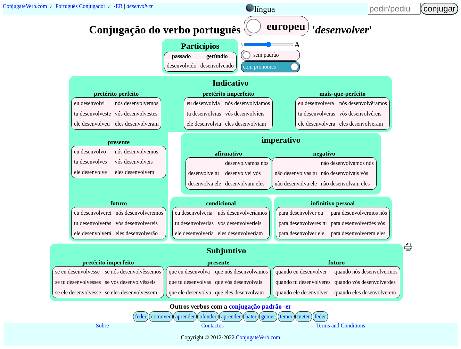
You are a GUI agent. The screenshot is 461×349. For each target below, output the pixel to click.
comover (161, 316)
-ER (118, 6)
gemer (268, 316)
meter (303, 316)
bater (250, 316)
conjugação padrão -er (260, 306)
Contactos (212, 325)
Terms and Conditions (340, 325)
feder (141, 316)
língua (264, 9)
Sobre (102, 325)
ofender (207, 316)
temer (286, 316)
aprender (185, 316)
